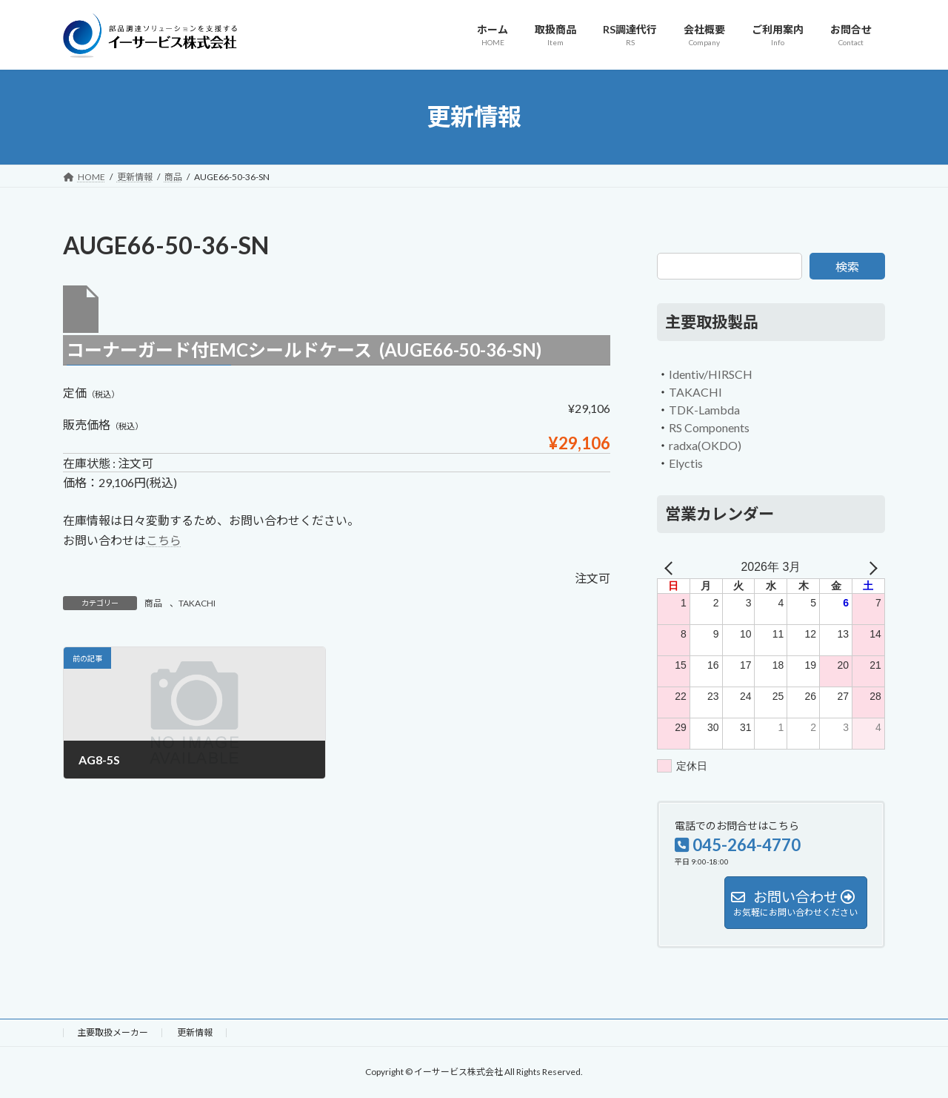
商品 (153, 603)
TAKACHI (197, 603)
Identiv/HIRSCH (710, 374)
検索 (847, 266)
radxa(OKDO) (705, 445)
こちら (163, 540)
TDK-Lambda (704, 410)
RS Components (709, 427)
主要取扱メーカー (112, 1032)
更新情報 (195, 1032)
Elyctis (686, 463)
